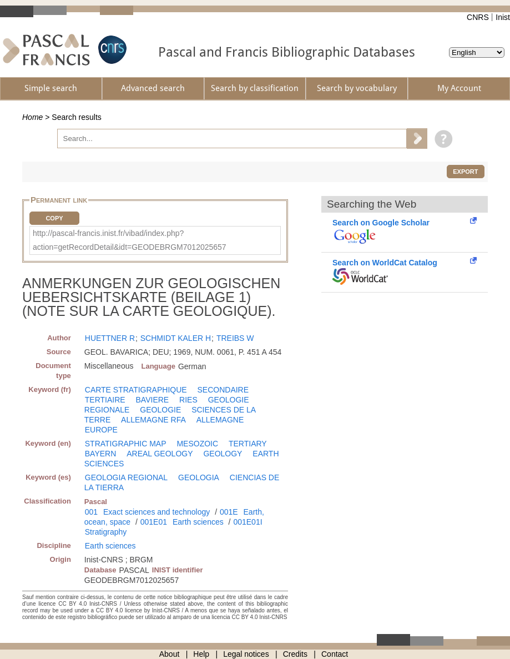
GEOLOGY (222, 453)
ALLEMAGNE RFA (153, 419)
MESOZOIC (197, 443)
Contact (334, 654)
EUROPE (101, 429)
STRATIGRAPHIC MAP (125, 443)
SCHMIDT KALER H (175, 338)
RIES (188, 399)
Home (32, 117)
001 (91, 511)
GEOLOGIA (198, 477)
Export (465, 171)
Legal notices (246, 654)
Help (201, 654)
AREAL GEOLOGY (160, 453)
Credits (295, 654)
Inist (503, 17)
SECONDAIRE (223, 389)
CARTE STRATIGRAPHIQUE (136, 389)
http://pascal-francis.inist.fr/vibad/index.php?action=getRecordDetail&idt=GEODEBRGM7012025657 (129, 240)
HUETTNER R (110, 338)
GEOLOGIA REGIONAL (126, 477)
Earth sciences (198, 521)
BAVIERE (152, 399)
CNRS (478, 17)
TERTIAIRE (105, 399)
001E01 (153, 521)
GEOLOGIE (160, 409)
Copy (54, 218)
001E (229, 511)
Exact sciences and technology (156, 511)
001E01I (247, 521)
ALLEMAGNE (220, 419)
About (169, 654)
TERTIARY (248, 443)
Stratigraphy (106, 531)
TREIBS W (235, 338)
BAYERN (101, 453)
